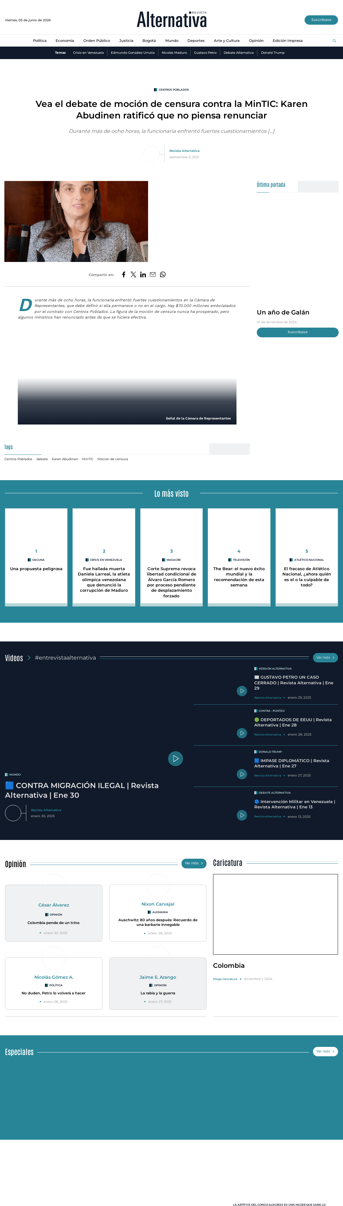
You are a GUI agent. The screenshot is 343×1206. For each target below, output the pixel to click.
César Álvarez (53, 905)
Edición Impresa (290, 40)
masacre (174, 560)
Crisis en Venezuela (87, 53)
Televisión (241, 560)
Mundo (172, 40)
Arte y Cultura (228, 40)
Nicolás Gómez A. (53, 978)
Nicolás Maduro (173, 53)
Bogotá (149, 40)
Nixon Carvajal (158, 904)
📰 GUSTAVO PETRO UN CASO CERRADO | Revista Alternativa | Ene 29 (293, 684)
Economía (63, 40)
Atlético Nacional (309, 560)
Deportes (197, 40)
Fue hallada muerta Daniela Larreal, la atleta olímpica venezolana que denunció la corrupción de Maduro (104, 580)
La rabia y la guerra (158, 994)
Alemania (160, 913)
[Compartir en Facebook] (123, 275)
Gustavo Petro (205, 53)
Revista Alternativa (184, 151)
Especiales (20, 1052)
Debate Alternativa (239, 53)
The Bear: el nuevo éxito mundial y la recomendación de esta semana (239, 577)
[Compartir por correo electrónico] (153, 275)
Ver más (325, 658)
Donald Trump (274, 53)
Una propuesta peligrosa (36, 572)
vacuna (38, 560)
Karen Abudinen (66, 459)
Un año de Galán (284, 312)
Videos (14, 658)
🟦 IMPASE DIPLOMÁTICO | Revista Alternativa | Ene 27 (292, 764)
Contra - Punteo (272, 712)
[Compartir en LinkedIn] (143, 275)
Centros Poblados (174, 90)
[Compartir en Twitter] (133, 275)
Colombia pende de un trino (53, 924)
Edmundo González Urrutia (131, 53)
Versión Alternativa (275, 669)
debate (43, 459)
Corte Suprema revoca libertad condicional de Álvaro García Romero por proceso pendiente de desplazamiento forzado (171, 583)
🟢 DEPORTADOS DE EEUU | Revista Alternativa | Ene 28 (293, 723)
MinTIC (88, 459)
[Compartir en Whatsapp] (163, 275)
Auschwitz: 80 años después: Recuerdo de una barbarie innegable (157, 923)
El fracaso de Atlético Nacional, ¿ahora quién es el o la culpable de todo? (306, 577)
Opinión (257, 40)
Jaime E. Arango (157, 978)
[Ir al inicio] (171, 20)
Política (38, 40)
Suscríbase (321, 19)
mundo (15, 775)
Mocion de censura (114, 459)
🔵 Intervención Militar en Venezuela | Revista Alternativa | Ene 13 (295, 805)
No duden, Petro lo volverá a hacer (53, 994)
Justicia (126, 40)
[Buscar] (334, 40)
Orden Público (96, 40)
